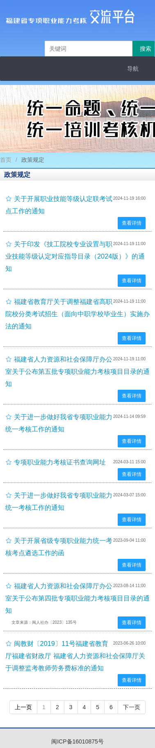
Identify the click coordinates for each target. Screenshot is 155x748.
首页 (5, 159)
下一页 (131, 707)
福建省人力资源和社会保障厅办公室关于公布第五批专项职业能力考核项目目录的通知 (77, 371)
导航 (133, 68)
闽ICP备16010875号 (77, 741)
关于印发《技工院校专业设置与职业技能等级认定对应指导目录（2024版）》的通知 (75, 256)
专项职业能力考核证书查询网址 (60, 462)
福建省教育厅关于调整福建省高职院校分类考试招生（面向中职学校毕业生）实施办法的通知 (77, 314)
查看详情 (131, 223)
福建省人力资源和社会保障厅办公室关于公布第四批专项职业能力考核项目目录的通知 (77, 598)
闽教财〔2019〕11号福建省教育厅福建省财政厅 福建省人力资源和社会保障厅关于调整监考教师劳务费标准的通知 (75, 656)
